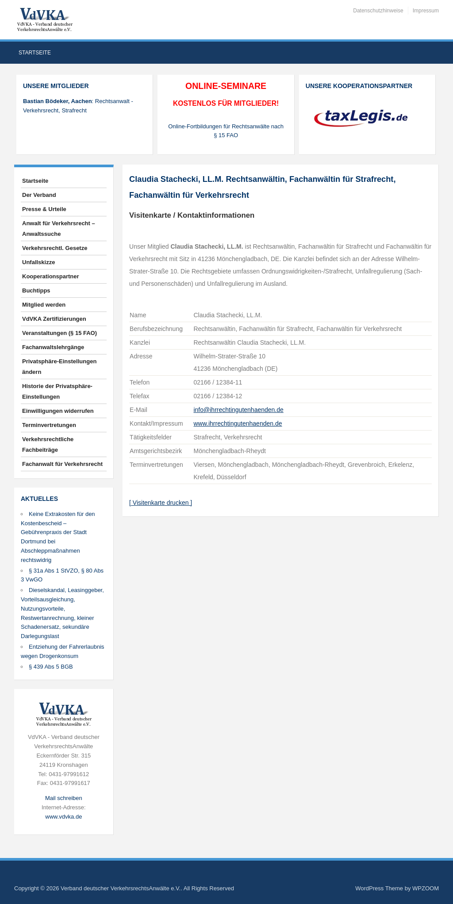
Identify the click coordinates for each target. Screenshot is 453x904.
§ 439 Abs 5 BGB (51, 666)
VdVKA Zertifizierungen (54, 318)
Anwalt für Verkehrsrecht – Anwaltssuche (58, 228)
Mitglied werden (43, 304)
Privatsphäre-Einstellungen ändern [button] (59, 366)
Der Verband (39, 195)
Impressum (426, 11)
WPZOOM (425, 888)
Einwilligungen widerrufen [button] (58, 411)
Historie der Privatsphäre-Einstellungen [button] (57, 391)
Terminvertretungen (49, 425)
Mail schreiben (63, 798)
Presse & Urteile (44, 209)
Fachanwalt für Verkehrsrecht (62, 464)
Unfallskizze (38, 262)
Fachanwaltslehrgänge (53, 347)
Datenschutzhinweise (378, 11)
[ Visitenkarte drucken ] (160, 502)
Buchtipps (36, 290)
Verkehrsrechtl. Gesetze (54, 248)
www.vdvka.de (63, 816)
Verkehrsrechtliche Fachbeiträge (47, 444)
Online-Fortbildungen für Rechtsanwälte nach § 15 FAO (226, 131)
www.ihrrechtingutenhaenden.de (237, 423)
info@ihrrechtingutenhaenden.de (238, 409)
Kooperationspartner (50, 276)
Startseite (35, 53)
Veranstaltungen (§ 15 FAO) (59, 333)
